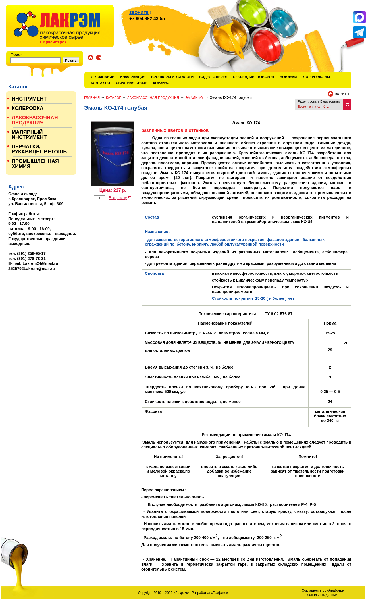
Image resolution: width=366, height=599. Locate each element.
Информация (132, 77)
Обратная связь (131, 83)
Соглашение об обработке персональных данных (323, 592)
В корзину (118, 197)
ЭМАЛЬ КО (194, 98)
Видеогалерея (213, 77)
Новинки (288, 77)
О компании (103, 77)
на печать (342, 93)
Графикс (219, 593)
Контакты (100, 83)
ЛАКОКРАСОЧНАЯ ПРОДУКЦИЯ (153, 98)
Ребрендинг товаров (253, 77)
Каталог (113, 98)
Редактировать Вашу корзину (319, 101)
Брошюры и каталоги (172, 77)
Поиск (16, 54)
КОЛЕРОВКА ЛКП (316, 77)
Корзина (161, 83)
